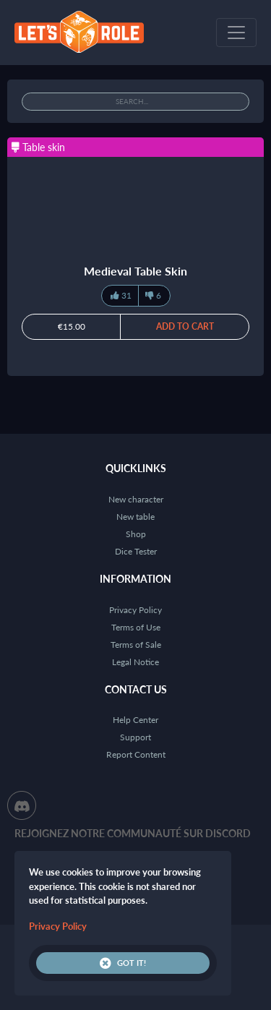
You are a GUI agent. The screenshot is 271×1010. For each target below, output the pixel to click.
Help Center (135, 719)
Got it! (123, 963)
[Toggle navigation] (236, 32)
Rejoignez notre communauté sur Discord (132, 833)
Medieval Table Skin (135, 271)
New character (135, 499)
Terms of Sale (136, 644)
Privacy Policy (135, 609)
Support (135, 737)
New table (135, 516)
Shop (136, 533)
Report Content (135, 754)
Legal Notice (135, 661)
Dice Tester (136, 551)
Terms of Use (135, 627)
